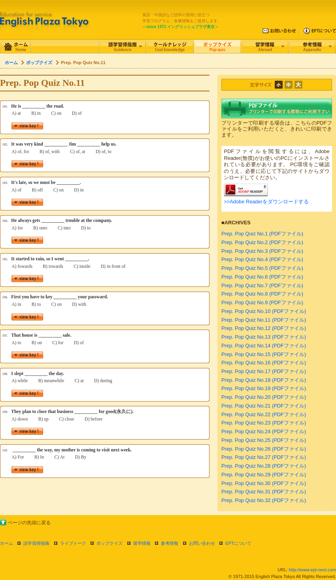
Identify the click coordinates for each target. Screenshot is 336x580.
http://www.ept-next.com (312, 569)
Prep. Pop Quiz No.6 (244, 277)
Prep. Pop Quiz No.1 (244, 234)
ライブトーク (73, 543)
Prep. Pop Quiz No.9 (244, 302)
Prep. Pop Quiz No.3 (244, 251)
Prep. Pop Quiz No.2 (244, 242)
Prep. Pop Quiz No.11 (245, 320)
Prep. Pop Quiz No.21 (245, 406)
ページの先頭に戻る (29, 522)
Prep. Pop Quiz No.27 (245, 457)
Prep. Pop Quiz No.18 (245, 380)
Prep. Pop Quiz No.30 (245, 483)
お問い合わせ (202, 543)
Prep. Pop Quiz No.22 (245, 414)
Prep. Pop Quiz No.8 (244, 294)
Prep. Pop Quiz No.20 (245, 397)
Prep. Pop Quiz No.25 (245, 440)
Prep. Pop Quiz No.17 (245, 371)
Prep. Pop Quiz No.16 (245, 363)
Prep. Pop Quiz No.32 (245, 500)
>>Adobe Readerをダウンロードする (266, 202)
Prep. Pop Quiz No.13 (245, 337)
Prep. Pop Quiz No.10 (245, 311)
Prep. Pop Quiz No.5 (244, 268)
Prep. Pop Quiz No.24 (245, 431)
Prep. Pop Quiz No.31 (245, 492)
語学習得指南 (36, 543)
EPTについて (238, 543)
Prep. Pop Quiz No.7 (244, 285)
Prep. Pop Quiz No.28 (245, 466)
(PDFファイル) (286, 234)
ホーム (11, 62)
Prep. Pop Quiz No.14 (245, 346)
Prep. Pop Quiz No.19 (245, 388)
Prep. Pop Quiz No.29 (245, 475)
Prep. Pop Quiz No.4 (244, 259)
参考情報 (169, 543)
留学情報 (142, 543)
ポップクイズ (39, 62)
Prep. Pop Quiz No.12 (245, 328)
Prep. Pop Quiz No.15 (245, 354)
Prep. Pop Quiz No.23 (245, 423)
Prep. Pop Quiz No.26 (245, 449)
